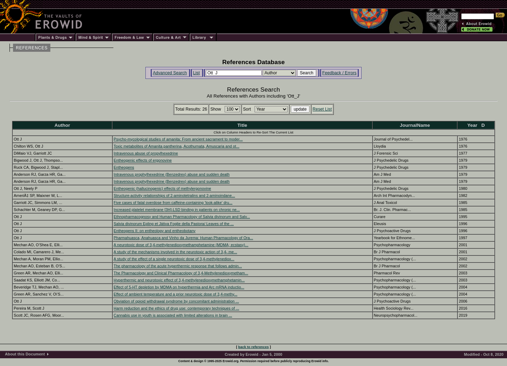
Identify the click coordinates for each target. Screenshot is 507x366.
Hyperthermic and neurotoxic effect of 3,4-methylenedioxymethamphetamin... (179, 280)
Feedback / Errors (339, 72)
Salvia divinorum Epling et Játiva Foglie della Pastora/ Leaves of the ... (174, 224)
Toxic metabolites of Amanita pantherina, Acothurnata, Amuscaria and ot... (176, 146)
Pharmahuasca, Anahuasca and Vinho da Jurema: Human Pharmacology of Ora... (183, 238)
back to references (253, 347)
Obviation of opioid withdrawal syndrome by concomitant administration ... (176, 301)
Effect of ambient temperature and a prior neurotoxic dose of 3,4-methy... (175, 294)
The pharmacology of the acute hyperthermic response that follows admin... (178, 266)
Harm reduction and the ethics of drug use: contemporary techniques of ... (176, 308)
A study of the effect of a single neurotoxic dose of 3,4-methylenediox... (174, 259)
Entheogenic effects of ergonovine (143, 160)
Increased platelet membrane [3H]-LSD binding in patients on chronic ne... (177, 209)
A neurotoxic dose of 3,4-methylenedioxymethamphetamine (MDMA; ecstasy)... (181, 245)
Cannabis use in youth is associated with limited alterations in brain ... (173, 315)
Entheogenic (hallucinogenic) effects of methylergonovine (162, 188)
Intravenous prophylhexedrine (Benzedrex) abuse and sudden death (172, 174)
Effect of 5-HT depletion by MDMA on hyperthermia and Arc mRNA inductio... (179, 287)
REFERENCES (32, 47)
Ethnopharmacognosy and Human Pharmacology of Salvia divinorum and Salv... (182, 217)
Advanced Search (170, 72)
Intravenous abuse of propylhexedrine (146, 153)
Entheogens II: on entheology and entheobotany (154, 231)
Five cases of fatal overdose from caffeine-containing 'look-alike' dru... (173, 202)
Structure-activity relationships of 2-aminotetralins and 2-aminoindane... (174, 195)
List (196, 72)
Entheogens (124, 167)
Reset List (322, 109)
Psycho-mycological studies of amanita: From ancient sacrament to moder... (178, 139)
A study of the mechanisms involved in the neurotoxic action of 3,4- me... (175, 252)
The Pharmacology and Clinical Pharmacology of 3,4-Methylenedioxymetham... (181, 273)
